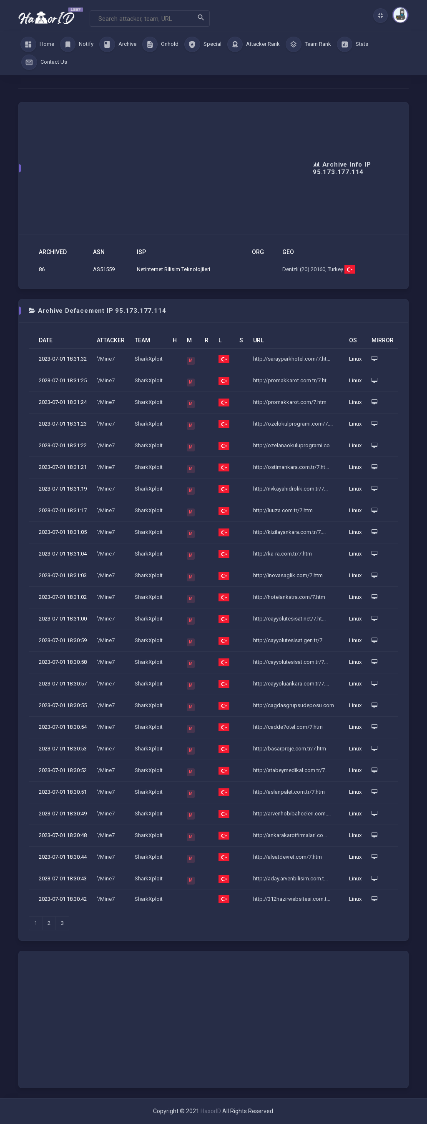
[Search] (150, 18)
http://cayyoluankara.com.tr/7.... (291, 683)
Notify (77, 44)
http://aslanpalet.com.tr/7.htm (289, 792)
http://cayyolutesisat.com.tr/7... (290, 662)
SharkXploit (149, 359)
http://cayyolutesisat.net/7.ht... (289, 619)
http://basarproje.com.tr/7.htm (289, 748)
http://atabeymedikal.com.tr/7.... (291, 770)
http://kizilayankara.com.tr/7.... (289, 532)
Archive (117, 44)
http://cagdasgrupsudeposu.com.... (296, 705)
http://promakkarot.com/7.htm (290, 402)
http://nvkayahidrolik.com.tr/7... (290, 489)
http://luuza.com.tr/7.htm (283, 510)
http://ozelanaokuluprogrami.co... (293, 445)
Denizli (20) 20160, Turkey (318, 269)
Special (202, 44)
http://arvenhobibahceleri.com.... (292, 813)
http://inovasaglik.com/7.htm (288, 575)
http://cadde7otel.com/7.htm (288, 727)
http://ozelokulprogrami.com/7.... (293, 424)
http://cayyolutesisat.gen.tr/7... (289, 640)
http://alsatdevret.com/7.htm (287, 857)
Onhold (160, 44)
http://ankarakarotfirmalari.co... (290, 835)
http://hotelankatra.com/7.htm (289, 597)
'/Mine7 (106, 359)
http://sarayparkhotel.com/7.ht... (291, 359)
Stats (353, 44)
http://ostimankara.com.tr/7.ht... (291, 467)
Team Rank (308, 44)
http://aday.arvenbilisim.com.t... (290, 878)
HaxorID (211, 1111)
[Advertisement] (171, 168)
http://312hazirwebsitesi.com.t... (291, 899)
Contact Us (44, 62)
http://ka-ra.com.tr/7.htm (282, 554)
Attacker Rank (253, 44)
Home (37, 44)
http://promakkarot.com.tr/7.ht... (291, 380)
